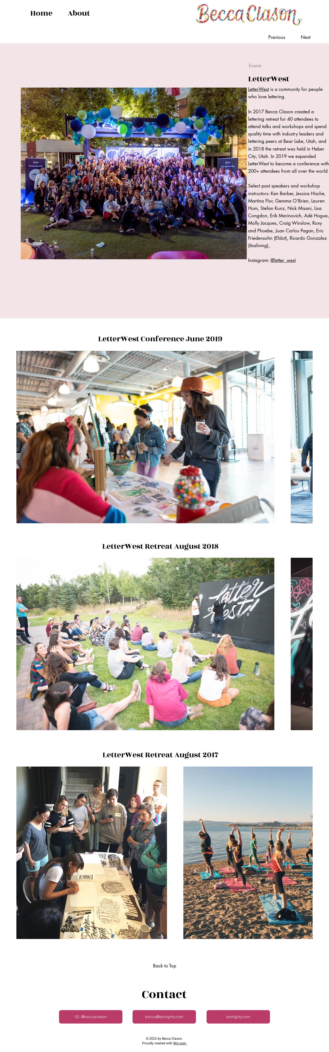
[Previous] (279, 37)
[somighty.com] (238, 1017)
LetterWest (258, 89)
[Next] (300, 37)
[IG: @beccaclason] (90, 1017)
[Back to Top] (164, 966)
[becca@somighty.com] (164, 1017)
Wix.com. (180, 1043)
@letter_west (283, 260)
